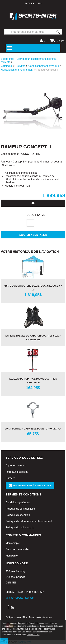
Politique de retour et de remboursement (29, 521)
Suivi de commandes (18, 549)
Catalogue (7, 66)
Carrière (10, 478)
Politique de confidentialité (21, 508)
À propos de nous (16, 465)
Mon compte (13, 543)
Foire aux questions (17, 471)
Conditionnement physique (43, 66)
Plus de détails (33, 635)
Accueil (29, 3)
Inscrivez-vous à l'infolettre (30, 485)
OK (4, 641)
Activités (20, 66)
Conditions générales (18, 502)
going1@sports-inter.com (20, 597)
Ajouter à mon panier (33, 235)
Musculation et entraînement (17, 69)
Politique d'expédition (18, 515)
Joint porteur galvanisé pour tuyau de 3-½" (33, 428)
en (39, 3)
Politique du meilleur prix (20, 527)
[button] (57, 41)
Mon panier (12, 555)
